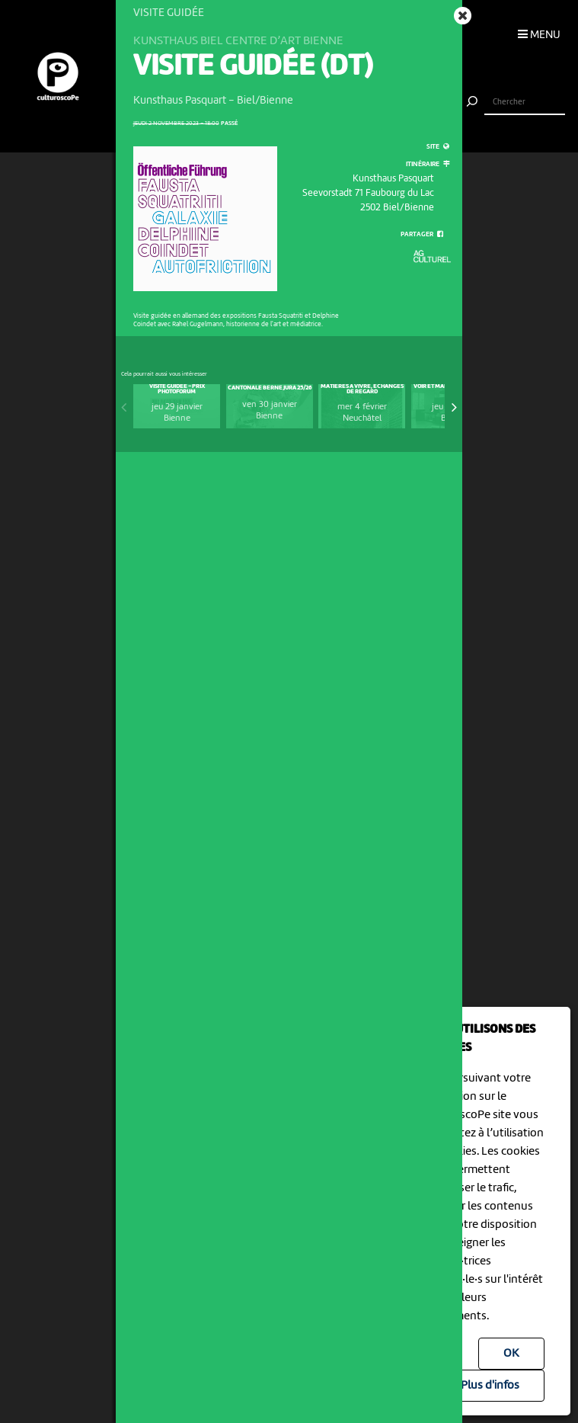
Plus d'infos (490, 1386)
